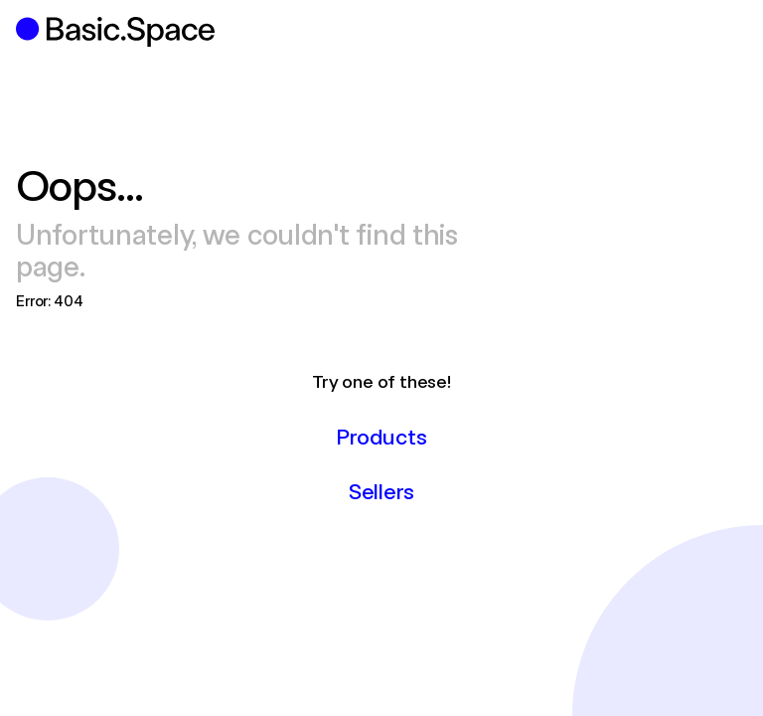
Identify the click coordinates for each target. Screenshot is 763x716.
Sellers (381, 490)
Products (381, 435)
